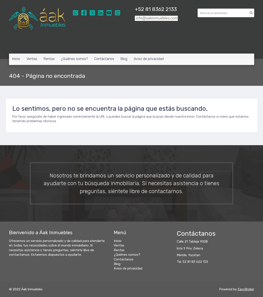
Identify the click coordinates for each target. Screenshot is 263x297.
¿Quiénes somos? (74, 59)
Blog (124, 59)
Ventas (31, 59)
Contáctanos (104, 59)
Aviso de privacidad (149, 59)
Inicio (16, 59)
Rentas (49, 59)
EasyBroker (246, 289)
